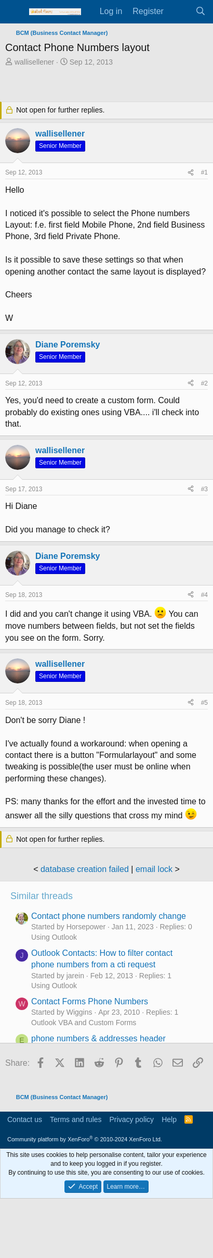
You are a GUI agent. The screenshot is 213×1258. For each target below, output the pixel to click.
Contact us (24, 1119)
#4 (204, 595)
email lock (154, 869)
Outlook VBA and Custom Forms (83, 1022)
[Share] (190, 173)
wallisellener (34, 62)
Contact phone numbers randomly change (108, 916)
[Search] (200, 11)
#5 (204, 702)
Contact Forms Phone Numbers (89, 1001)
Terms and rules (76, 1119)
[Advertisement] (109, 85)
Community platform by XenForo (84, 1139)
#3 (204, 489)
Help (169, 1119)
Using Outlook (54, 937)
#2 (204, 383)
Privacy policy (132, 1119)
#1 (204, 172)
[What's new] (179, 11)
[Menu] (14, 12)
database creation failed (85, 869)
